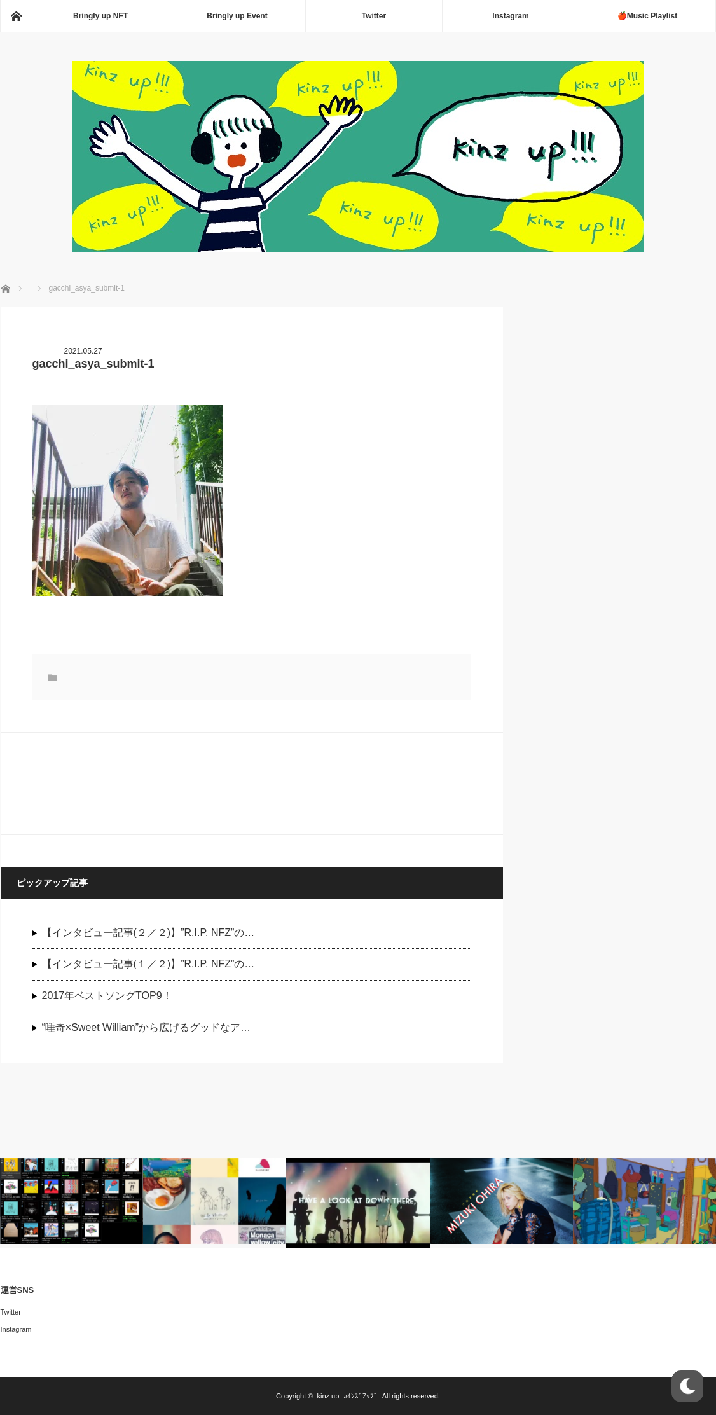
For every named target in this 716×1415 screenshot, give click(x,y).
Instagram (510, 15)
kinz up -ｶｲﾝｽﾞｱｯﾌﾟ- (348, 1396)
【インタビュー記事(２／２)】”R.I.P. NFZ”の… (148, 932)
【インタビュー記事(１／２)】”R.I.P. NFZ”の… (148, 963)
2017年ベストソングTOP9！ (107, 995)
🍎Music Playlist (647, 15)
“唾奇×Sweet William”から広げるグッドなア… (146, 1027)
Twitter (374, 15)
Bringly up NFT (100, 15)
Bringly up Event (237, 15)
